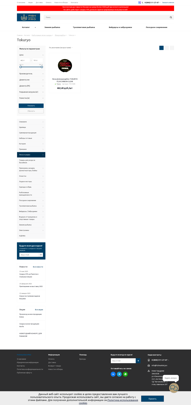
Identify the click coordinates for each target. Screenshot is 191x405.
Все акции (39, 310)
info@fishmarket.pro (159, 366)
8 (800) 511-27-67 (159, 360)
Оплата (51, 359)
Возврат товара (54, 366)
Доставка (52, 362)
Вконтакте (113, 374)
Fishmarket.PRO (24, 355)
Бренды (82, 359)
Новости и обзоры (55, 369)
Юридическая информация (27, 362)
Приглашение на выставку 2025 (31, 286)
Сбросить (31, 111)
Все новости (38, 267)
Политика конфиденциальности (30, 369)
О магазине (21, 359)
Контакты (21, 366)
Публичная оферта (24, 373)
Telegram (119, 374)
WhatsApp (125, 374)
